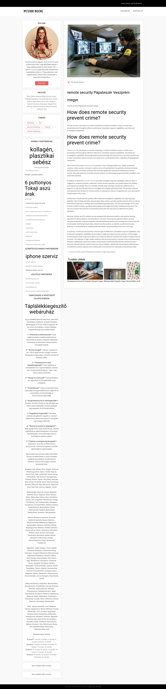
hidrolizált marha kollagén (35, 244)
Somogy (30, 106)
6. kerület (48, 642)
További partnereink (33, 240)
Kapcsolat (138, 11)
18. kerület (48, 652)
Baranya (39, 96)
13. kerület (36, 649)
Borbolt (28, 224)
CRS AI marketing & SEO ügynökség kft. (39, 211)
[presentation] (136, 272)
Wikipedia (29, 236)
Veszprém (40, 109)
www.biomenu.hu (31, 287)
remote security (89, 166)
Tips (40, 123)
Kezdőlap (125, 11)
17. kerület (40, 652)
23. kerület (45, 657)
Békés (44, 96)
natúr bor (28, 199)
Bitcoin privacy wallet (41, 167)
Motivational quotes (33, 283)
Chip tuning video (32, 232)
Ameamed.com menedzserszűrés (37, 215)
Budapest (34, 99)
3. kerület (51, 639)
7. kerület (37, 644)
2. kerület (44, 639)
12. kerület (48, 647)
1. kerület (37, 639)
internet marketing (33, 127)
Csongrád (41, 99)
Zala (45, 109)
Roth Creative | (89, 686)
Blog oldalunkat (49, 62)
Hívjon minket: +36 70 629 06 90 (131, 3)
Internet (47, 127)
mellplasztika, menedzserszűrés (37, 291)
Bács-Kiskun (31, 96)
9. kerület (51, 644)
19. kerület (37, 655)
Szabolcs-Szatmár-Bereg (41, 106)
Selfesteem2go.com (32, 279)
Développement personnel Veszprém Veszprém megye (85, 281)
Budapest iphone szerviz (34, 266)
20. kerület (45, 655)
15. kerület (51, 649)
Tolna (52, 106)
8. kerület (44, 644)
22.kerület (37, 657)
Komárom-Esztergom (40, 104)
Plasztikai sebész (32, 207)
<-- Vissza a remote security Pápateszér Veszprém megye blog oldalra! (91, 252)
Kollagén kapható (32, 170)
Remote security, (73, 150)
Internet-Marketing (33, 131)
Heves (43, 101)
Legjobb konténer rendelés (35, 220)
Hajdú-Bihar (36, 101)
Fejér (47, 99)
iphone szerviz (31, 262)
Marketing (30, 123)
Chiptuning (29, 228)
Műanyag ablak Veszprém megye (115, 281)
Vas (55, 106)
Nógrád (50, 104)
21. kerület (52, 655)
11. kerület (40, 647)
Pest (54, 104)
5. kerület (41, 642)
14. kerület (43, 649)
